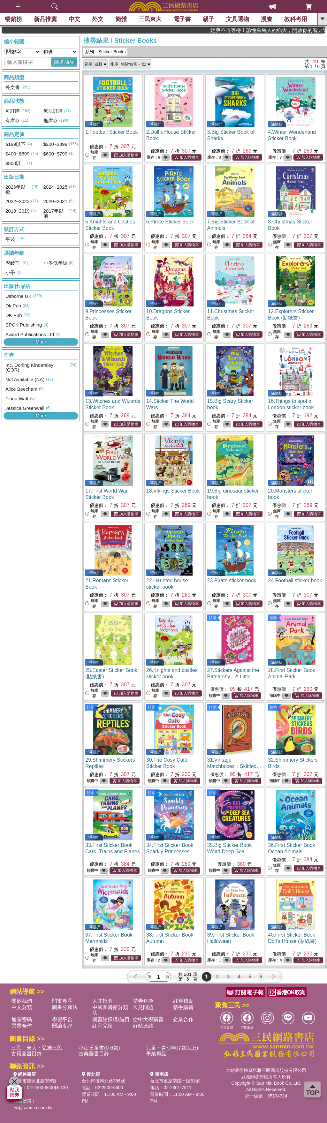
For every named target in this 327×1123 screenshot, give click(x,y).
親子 (208, 19)
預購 (213, 617)
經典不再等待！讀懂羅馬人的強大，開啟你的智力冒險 (297, 30)
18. (173, 491)
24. (295, 580)
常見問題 (143, 1007)
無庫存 (91, 155)
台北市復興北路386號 (35, 1080)
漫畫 (266, 19)
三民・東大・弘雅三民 (36, 1048)
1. (111, 132)
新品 (45, 19)
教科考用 (295, 19)
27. (233, 676)
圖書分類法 (65, 1007)
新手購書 (183, 1007)
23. (231, 580)
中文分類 (21, 1007)
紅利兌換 (102, 1026)
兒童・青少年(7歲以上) (172, 1048)
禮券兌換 (143, 1001)
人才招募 (102, 1001)
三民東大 (150, 19)
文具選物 (237, 19)
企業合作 (183, 1019)
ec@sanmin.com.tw (32, 1107)
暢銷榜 (13, 19)
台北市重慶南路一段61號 (175, 1080)
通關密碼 (21, 1019)
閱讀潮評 (62, 1026)
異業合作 (21, 1026)
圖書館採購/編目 (110, 1019)
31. (234, 766)
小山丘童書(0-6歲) (99, 1048)
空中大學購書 (148, 1019)
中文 (74, 19)
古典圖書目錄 (94, 1053)
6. (170, 221)
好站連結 (143, 1026)
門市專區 (62, 1001)
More (41, 341)
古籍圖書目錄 (26, 1053)
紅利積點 (183, 1001)
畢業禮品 (156, 1053)
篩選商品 (64, 62)
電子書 (182, 19)
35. (229, 851)
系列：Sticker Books (105, 51)
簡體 (121, 19)
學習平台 (62, 1019)
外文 (97, 19)
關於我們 (21, 1001)
